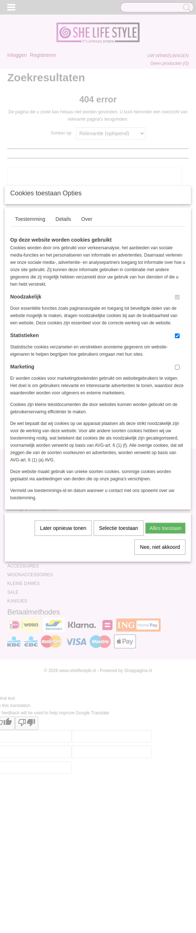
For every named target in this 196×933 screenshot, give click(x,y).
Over (86, 290)
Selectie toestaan (118, 599)
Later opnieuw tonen (63, 599)
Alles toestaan (165, 599)
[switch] (177, 368)
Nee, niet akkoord (160, 618)
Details (63, 290)
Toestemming (30, 290)
